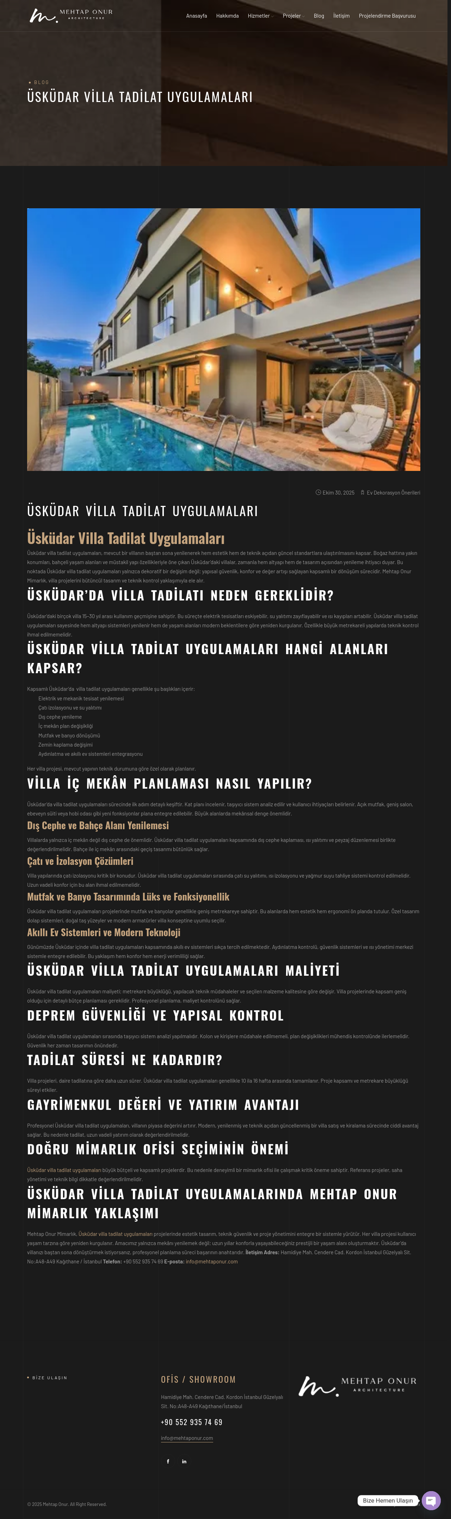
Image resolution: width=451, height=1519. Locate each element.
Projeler (294, 15)
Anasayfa (196, 15)
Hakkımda (227, 15)
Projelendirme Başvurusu (387, 15)
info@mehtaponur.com (212, 1261)
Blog (319, 15)
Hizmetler (261, 15)
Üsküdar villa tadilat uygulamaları (64, 1170)
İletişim (341, 15)
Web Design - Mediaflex (397, 1504)
